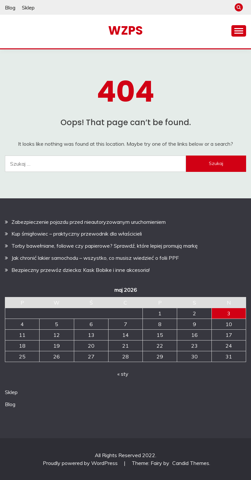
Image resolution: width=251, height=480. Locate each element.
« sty (122, 374)
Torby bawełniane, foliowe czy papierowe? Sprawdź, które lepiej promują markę (104, 245)
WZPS (125, 30)
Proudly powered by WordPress (81, 463)
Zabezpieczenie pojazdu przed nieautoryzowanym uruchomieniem (88, 222)
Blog (10, 7)
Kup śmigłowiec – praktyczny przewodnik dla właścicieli (76, 233)
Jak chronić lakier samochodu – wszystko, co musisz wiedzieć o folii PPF (95, 258)
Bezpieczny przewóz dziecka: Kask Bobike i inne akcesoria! (80, 270)
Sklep (28, 7)
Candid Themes (190, 463)
